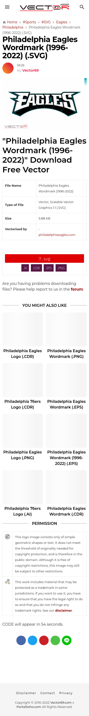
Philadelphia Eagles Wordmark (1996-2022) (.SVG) (39, 47)
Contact (47, 693)
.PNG (61, 268)
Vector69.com (60, 702)
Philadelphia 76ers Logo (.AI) (23, 511)
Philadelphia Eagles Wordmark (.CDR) (66, 511)
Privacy (66, 693)
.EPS (49, 268)
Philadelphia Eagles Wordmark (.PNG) (66, 354)
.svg (44, 258)
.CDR (36, 268)
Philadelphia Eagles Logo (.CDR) (22, 354)
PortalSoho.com (29, 707)
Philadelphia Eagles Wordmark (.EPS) (66, 404)
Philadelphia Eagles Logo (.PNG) (22, 455)
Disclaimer (26, 693)
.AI (25, 268)
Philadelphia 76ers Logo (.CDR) (23, 404)
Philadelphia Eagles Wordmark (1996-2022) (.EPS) (66, 458)
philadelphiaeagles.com (57, 235)
